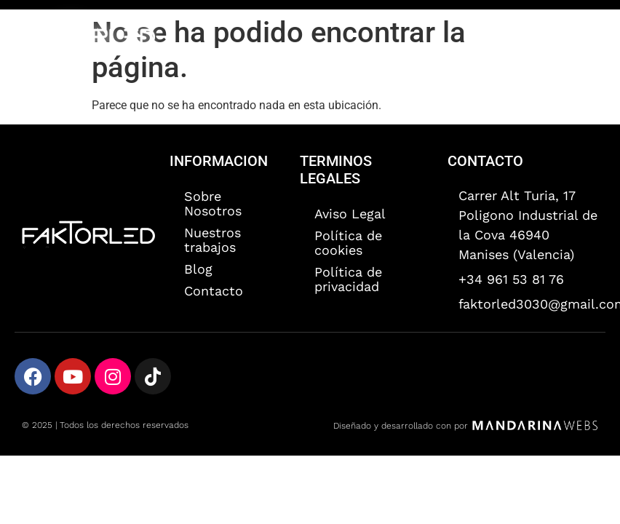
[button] (586, 37)
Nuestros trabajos (212, 240)
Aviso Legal (350, 213)
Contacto (213, 290)
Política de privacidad (348, 279)
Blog (198, 269)
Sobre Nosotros (213, 203)
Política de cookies (348, 243)
